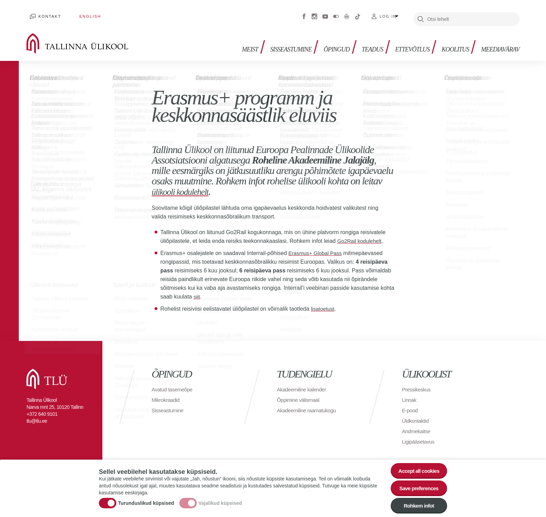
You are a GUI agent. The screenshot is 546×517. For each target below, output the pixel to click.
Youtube (325, 13)
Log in (388, 14)
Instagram (314, 13)
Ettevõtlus (404, 42)
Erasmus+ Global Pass (316, 248)
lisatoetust (323, 304)
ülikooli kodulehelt (186, 186)
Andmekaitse (417, 426)
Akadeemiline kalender (303, 384)
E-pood (410, 405)
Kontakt (46, 14)
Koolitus (450, 42)
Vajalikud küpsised (220, 501)
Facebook (304, 13)
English (80, 14)
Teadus (362, 42)
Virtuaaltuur (346, 13)
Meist (232, 42)
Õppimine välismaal (299, 395)
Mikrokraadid (167, 395)
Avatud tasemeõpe (173, 384)
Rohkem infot (416, 505)
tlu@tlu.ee (36, 416)
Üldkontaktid (416, 416)
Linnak (409, 395)
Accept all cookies (416, 467)
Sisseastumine (275, 42)
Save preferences (417, 486)
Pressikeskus (417, 384)
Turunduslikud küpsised (146, 501)
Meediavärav (498, 42)
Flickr (336, 13)
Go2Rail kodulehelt (360, 236)
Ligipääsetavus (419, 436)
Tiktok (357, 13)
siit (197, 291)
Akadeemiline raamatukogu (308, 405)
